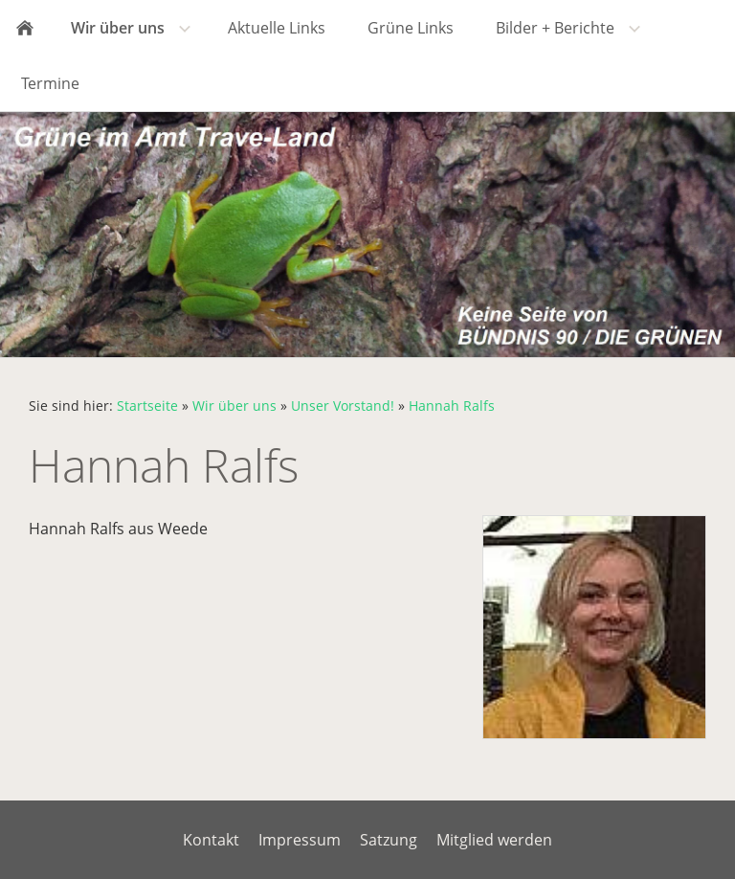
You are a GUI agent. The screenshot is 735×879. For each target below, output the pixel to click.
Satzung (388, 839)
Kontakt (211, 839)
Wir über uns (234, 405)
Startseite (147, 405)
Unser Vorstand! (342, 405)
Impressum (299, 839)
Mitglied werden (494, 839)
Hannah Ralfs (452, 405)
